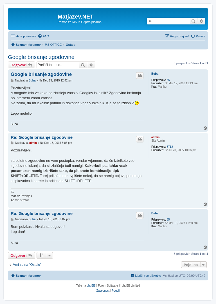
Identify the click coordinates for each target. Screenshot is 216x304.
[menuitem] (43, 36)
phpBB (91, 285)
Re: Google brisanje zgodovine (42, 137)
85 (168, 79)
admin (155, 137)
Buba (154, 73)
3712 (169, 146)
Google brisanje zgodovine (41, 57)
